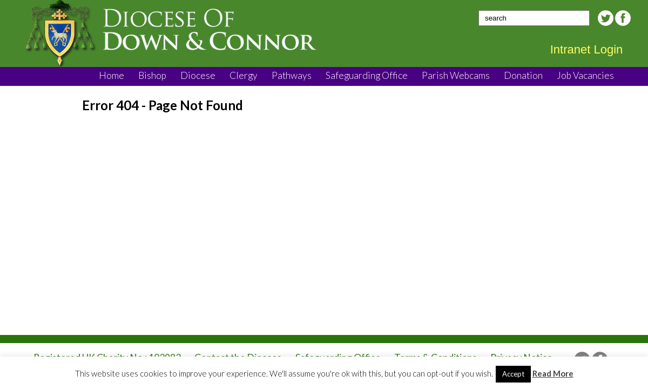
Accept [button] (513, 374)
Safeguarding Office (367, 75)
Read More (552, 373)
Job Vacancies (585, 75)
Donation (523, 75)
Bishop (152, 75)
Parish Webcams (456, 75)
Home (111, 75)
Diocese (197, 75)
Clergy (244, 75)
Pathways (292, 75)
